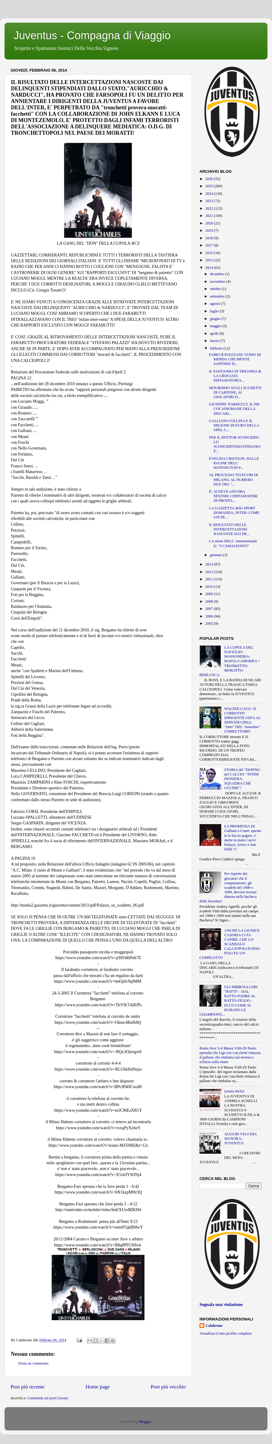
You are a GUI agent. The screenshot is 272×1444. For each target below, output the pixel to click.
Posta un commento (33, 1363)
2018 (209, 238)
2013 (209, 564)
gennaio (216, 555)
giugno (216, 319)
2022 (209, 208)
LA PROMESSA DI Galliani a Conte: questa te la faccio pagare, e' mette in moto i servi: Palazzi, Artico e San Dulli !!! (242, 837)
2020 (209, 223)
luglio (215, 311)
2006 (209, 616)
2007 (209, 609)
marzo (215, 341)
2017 (209, 245)
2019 (209, 230)
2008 (209, 601)
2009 (209, 594)
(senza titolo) (234, 1091)
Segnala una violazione (221, 1304)
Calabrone (214, 1325)
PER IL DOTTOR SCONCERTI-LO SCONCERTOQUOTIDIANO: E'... (235, 444)
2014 (209, 268)
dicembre (217, 274)
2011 (209, 579)
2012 (209, 572)
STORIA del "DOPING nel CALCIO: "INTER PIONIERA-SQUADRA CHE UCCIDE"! (242, 779)
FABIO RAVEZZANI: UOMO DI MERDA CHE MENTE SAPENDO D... (235, 359)
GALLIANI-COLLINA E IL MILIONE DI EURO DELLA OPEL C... (234, 425)
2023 (209, 201)
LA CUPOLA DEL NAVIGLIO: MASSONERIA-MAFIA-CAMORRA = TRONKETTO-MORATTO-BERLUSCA (229, 661)
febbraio (217, 348)
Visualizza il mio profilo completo (225, 1333)
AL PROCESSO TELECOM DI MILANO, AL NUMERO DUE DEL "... (233, 479)
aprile (215, 333)
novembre (218, 281)
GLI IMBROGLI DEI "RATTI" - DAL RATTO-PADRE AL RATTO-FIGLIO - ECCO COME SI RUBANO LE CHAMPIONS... (228, 1001)
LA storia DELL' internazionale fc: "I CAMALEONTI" (233, 543)
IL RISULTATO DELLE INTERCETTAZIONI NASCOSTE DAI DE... (229, 529)
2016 (209, 253)
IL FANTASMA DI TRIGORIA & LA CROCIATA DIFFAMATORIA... (235, 375)
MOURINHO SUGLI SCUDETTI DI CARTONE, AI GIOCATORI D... (235, 392)
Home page (98, 1387)
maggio (216, 326)
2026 (209, 179)
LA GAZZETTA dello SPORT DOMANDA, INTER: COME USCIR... (234, 512)
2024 (209, 194)
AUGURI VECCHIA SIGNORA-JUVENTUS (240, 1138)
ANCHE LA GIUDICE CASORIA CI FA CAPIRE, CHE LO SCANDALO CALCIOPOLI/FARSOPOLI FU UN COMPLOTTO (229, 944)
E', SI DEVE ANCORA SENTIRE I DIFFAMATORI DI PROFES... (233, 496)
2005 (209, 623)
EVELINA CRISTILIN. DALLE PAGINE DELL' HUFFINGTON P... (234, 463)
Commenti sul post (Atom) (47, 1398)
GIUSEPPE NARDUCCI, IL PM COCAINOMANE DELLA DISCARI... (234, 408)
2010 (209, 587)
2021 (209, 216)
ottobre (216, 289)
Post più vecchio (168, 1387)
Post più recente (28, 1387)
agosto (215, 303)
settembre (218, 296)
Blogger (145, 1422)
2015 (209, 260)
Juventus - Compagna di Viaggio (92, 35)
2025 (209, 186)
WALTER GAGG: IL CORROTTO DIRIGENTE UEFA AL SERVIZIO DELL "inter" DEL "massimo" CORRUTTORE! (242, 720)
